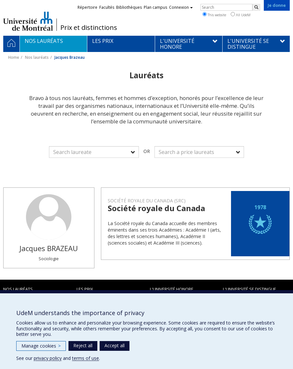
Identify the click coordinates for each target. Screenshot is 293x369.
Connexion (181, 7)
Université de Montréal (28, 21)
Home (13, 57)
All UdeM (240, 14)
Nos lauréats (37, 57)
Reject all (82, 345)
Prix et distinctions (88, 27)
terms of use (85, 358)
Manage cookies (41, 346)
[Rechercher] (256, 7)
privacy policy (48, 358)
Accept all (114, 345)
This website (214, 14)
